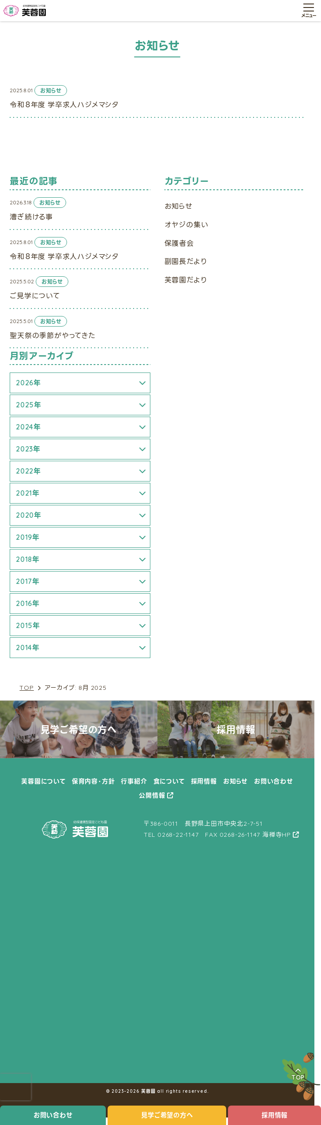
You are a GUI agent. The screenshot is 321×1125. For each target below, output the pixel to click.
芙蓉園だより (185, 279)
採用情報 (204, 781)
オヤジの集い (186, 224)
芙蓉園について (43, 781)
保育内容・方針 (93, 781)
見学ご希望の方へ (167, 1115)
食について (169, 781)
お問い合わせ (53, 1115)
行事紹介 (134, 781)
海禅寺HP (276, 835)
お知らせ (178, 206)
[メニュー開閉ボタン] (308, 10)
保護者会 (179, 243)
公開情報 (152, 795)
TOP (26, 688)
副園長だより (185, 261)
